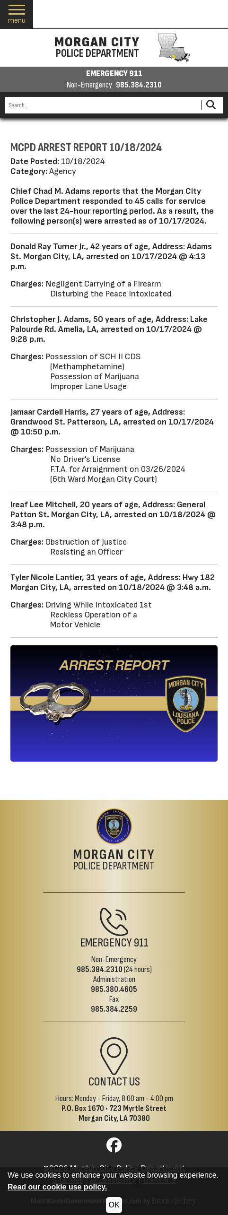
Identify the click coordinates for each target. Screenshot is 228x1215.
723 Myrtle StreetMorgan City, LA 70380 (123, 1113)
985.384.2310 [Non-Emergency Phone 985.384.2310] (100, 969)
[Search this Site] (101, 105)
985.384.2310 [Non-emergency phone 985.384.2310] (139, 85)
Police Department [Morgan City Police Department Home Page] (114, 860)
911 (141, 943)
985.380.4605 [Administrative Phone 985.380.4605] (114, 989)
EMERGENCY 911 (114, 73)
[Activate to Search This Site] (210, 105)
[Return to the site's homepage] (114, 826)
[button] (17, 14)
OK (113, 1205)
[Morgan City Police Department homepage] (114, 48)
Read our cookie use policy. (57, 1187)
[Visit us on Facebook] (114, 1148)
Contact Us (114, 1082)
